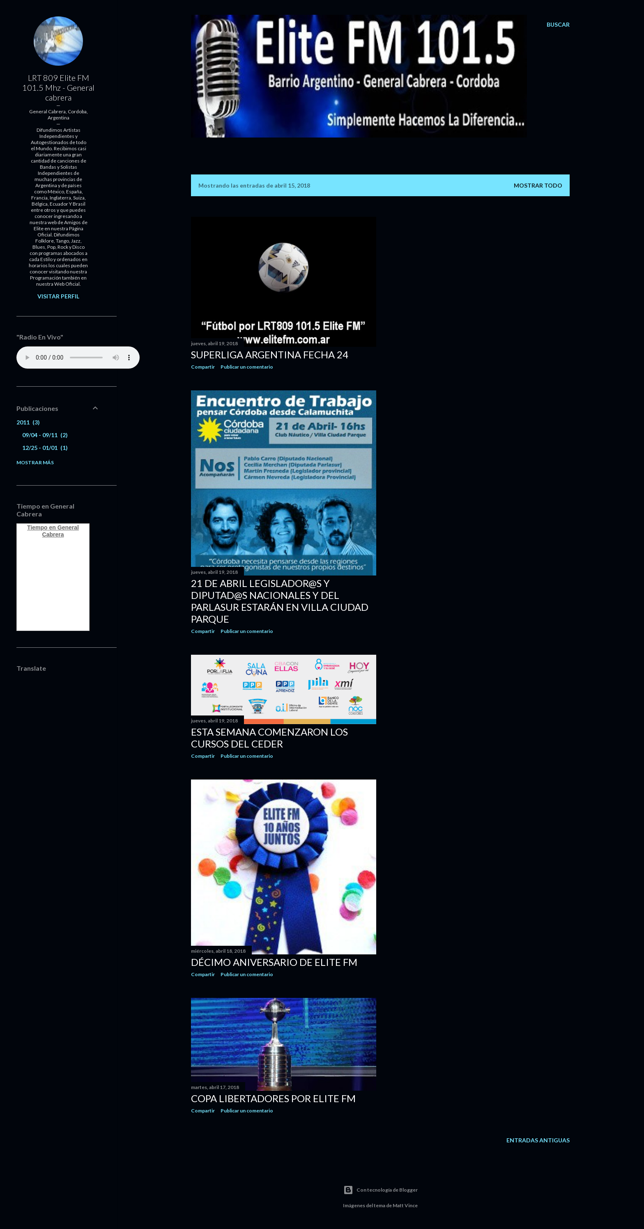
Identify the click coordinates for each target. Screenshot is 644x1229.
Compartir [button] (203, 367)
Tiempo (37, 527)
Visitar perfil (58, 296)
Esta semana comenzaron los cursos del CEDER (269, 738)
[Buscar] (558, 24)
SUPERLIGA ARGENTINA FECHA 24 (269, 354)
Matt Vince (405, 1205)
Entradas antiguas (538, 1140)
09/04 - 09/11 (45, 434)
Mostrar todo (538, 185)
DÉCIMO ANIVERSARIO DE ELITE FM (274, 962)
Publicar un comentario (247, 367)
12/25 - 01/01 (45, 447)
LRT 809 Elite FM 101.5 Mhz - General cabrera (58, 87)
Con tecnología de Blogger (380, 1190)
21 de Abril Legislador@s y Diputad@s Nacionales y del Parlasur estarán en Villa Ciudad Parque (279, 601)
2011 (28, 422)
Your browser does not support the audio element (78, 357)
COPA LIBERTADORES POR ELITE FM (273, 1098)
